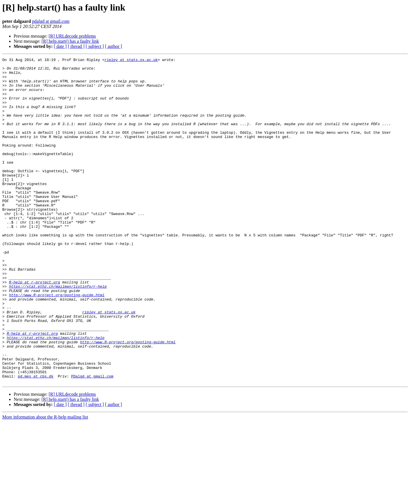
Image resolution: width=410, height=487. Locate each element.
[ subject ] (95, 46)
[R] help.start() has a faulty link (70, 41)
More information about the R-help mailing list (45, 482)
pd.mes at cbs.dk (36, 440)
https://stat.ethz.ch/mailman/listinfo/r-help (57, 332)
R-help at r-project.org (34, 327)
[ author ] (113, 46)
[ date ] (60, 46)
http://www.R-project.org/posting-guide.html (56, 342)
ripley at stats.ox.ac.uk (131, 60)
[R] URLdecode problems (72, 36)
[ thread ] (76, 46)
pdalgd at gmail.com (50, 21)
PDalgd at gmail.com (92, 440)
